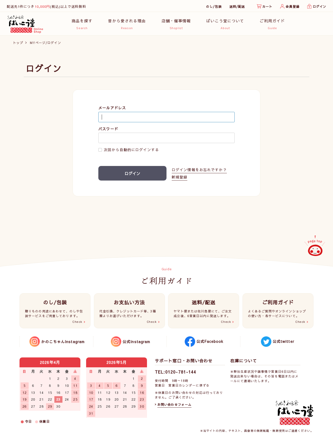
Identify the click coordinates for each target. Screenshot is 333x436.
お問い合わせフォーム (174, 404)
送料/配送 (237, 6)
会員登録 (292, 6)
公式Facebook (209, 341)
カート (267, 6)
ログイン (319, 6)
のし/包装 (214, 6)
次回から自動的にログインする (131, 150)
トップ (18, 43)
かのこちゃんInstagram (63, 341)
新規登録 (179, 177)
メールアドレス (112, 108)
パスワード (108, 129)
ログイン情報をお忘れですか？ (199, 170)
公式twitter (283, 341)
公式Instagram (136, 341)
